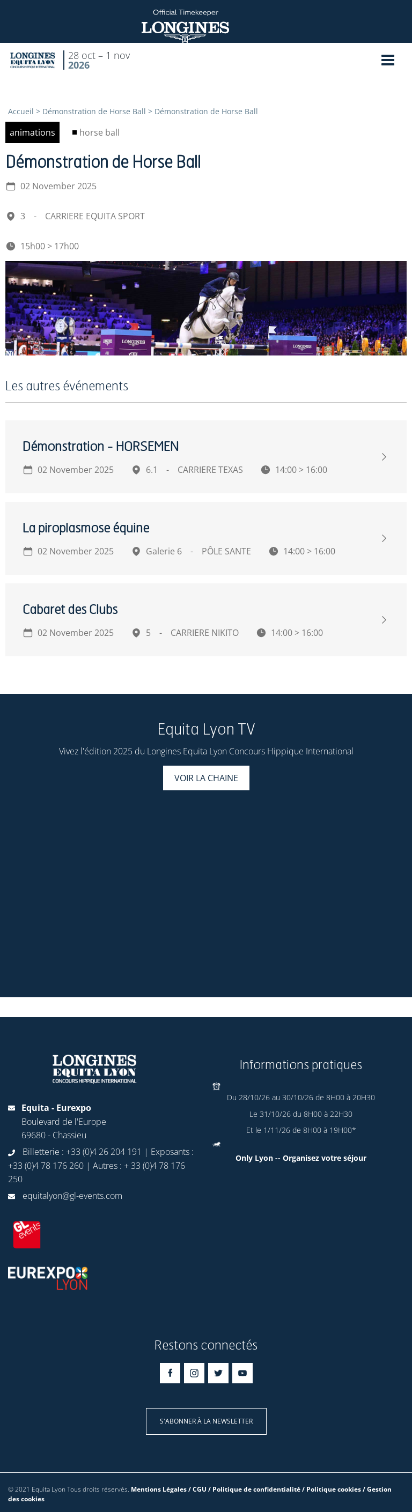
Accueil (21, 111)
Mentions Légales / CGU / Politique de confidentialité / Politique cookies (246, 1489)
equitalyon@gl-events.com (72, 1196)
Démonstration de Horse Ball (94, 111)
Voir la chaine (206, 778)
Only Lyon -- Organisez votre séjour (301, 1158)
